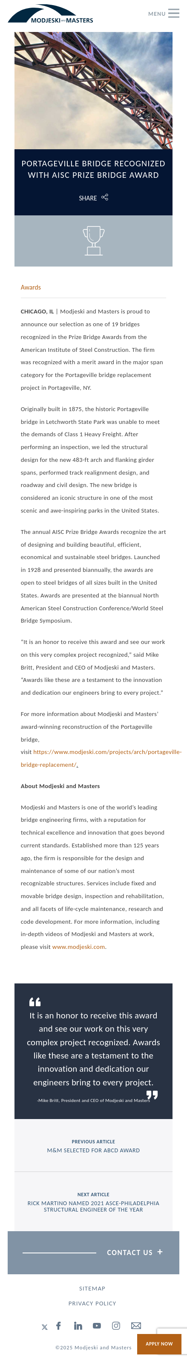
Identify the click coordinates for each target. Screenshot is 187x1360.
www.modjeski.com (78, 947)
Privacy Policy (92, 1303)
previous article (94, 1146)
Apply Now (159, 1344)
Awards (31, 287)
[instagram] (116, 1327)
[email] (136, 1327)
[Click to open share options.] (93, 198)
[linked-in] (78, 1327)
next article (94, 1202)
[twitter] (45, 1327)
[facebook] (59, 1327)
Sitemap (92, 1288)
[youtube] (97, 1327)
